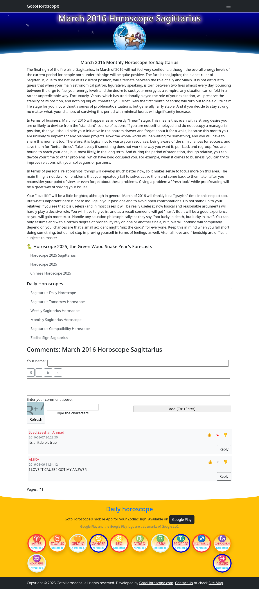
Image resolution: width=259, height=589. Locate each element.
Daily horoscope (129, 509)
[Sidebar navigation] (228, 6)
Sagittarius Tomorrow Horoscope (58, 301)
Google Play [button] (182, 519)
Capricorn (222, 543)
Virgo (139, 543)
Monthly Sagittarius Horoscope (56, 319)
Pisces (222, 563)
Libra (160, 543)
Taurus (57, 543)
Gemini (78, 543)
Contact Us (184, 582)
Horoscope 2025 (43, 264)
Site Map (216, 582)
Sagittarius (201, 543)
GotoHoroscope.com (156, 582)
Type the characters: (72, 413)
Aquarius (36, 563)
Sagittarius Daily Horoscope (53, 292)
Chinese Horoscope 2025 (50, 273)
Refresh (36, 419)
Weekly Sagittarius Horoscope (55, 310)
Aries (37, 543)
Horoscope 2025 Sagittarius (53, 255)
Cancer (98, 543)
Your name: (36, 360)
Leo (119, 543)
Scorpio (181, 543)
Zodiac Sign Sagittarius (49, 337)
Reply (223, 449)
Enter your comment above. (50, 399)
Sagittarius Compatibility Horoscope (60, 328)
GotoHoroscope (43, 6)
